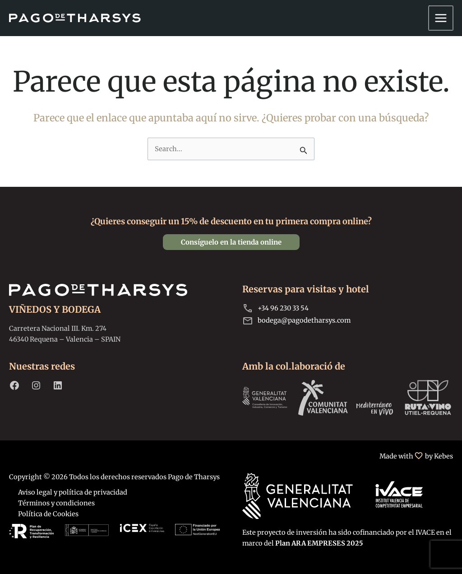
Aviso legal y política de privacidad (72, 492)
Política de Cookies (48, 514)
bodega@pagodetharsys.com (304, 320)
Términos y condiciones (56, 503)
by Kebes (439, 456)
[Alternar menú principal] (441, 18)
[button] (231, 242)
